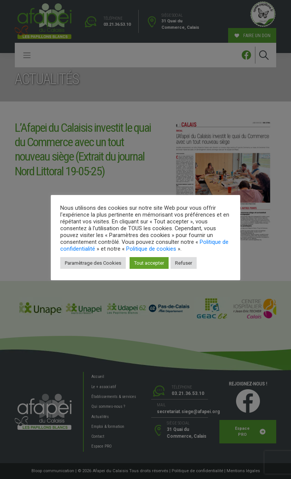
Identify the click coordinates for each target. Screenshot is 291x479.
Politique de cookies (151, 248)
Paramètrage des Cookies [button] (93, 263)
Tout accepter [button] (149, 263)
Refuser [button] (183, 263)
